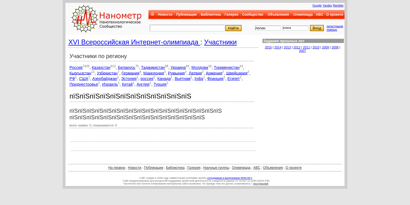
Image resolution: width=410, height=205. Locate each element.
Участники (220, 42)
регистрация (335, 26)
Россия (76, 67)
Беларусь (126, 67)
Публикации (186, 15)
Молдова (199, 67)
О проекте (334, 15)
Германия (131, 73)
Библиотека (211, 15)
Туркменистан (226, 67)
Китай (127, 84)
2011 (306, 47)
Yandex (327, 5)
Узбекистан (107, 73)
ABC (319, 15)
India (198, 78)
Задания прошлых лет (283, 41)
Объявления (278, 15)
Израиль (110, 84)
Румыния (176, 73)
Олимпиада (303, 15)
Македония (154, 73)
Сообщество (252, 15)
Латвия (195, 73)
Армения (214, 73)
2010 (316, 47)
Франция (215, 78)
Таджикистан (153, 67)
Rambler (338, 5)
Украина (178, 67)
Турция (160, 84)
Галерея (231, 15)
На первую (116, 168)
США (83, 78)
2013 (287, 47)
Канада (164, 78)
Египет (233, 78)
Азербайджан (104, 78)
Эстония (128, 78)
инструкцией (260, 183)
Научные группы (216, 168)
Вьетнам (183, 78)
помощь (332, 29)
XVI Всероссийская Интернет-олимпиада (134, 42)
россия (147, 78)
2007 (302, 50)
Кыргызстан (80, 73)
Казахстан (101, 67)
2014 (277, 47)
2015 (268, 47)
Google (317, 5)
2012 (297, 47)
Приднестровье (83, 84)
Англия (143, 84)
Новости (165, 15)
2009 (325, 47)
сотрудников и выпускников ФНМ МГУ (229, 178)
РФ (72, 78)
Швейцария (236, 73)
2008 (334, 47)
